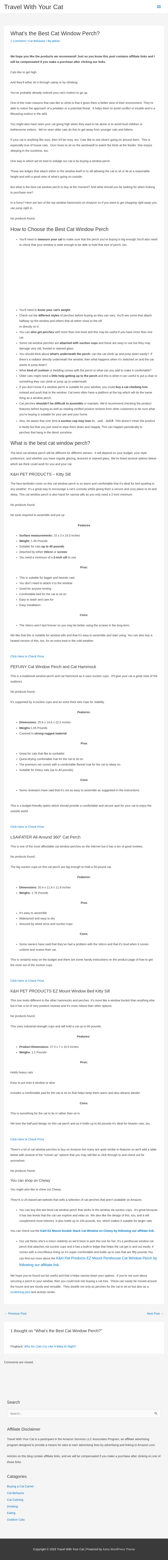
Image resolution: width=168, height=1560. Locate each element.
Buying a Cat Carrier (20, 1486)
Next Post (155, 1313)
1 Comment (18, 41)
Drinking (12, 1506)
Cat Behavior (36, 41)
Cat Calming (15, 1499)
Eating (11, 1513)
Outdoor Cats (16, 1519)
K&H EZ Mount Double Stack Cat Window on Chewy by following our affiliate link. (97, 1230)
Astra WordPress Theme (119, 1549)
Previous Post (15, 1313)
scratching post (20, 1292)
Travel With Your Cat (33, 7)
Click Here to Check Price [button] (27, 656)
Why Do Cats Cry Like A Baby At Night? (50, 1346)
